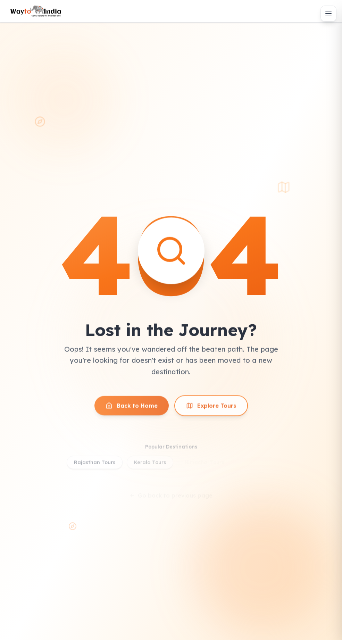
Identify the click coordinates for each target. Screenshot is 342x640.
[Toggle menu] (328, 14)
